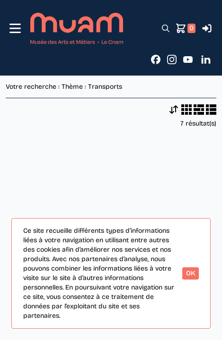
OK (190, 273)
